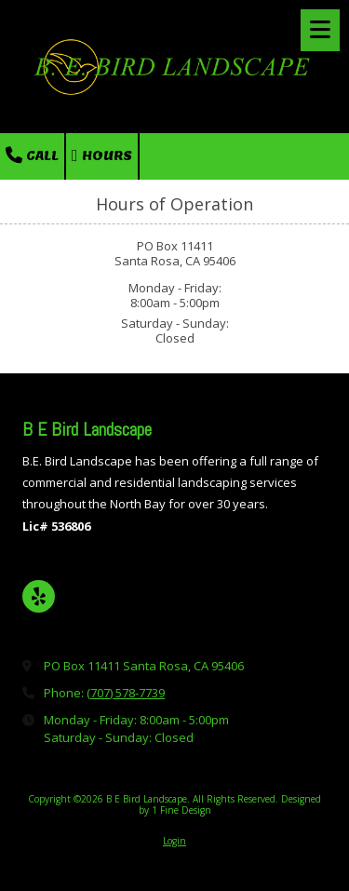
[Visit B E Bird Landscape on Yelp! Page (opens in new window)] (38, 596)
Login (174, 840)
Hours (102, 155)
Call (32, 155)
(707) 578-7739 (126, 692)
